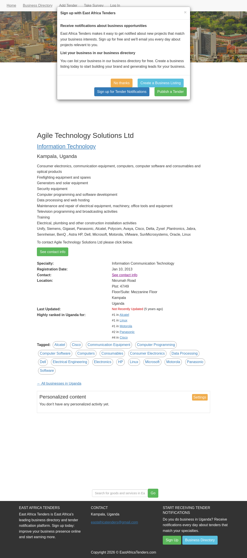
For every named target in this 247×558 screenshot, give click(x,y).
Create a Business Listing (161, 83)
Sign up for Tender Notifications (122, 92)
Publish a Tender (170, 92)
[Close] (185, 12)
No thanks (122, 83)
